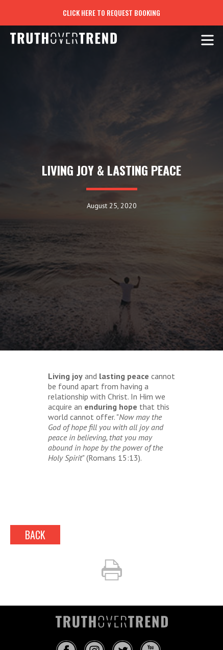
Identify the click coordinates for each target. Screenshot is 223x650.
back (35, 534)
